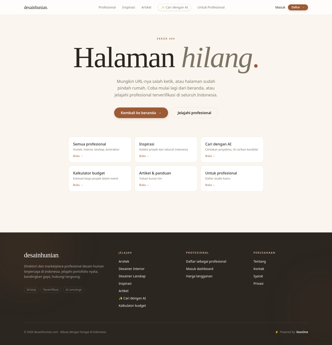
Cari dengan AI (174, 7)
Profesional (107, 7)
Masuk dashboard (199, 269)
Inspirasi (128, 7)
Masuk (280, 7)
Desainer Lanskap (132, 276)
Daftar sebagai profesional (206, 261)
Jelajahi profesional (194, 112)
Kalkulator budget (132, 305)
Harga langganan (199, 276)
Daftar (298, 7)
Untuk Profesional (211, 7)
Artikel (146, 7)
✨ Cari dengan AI (132, 298)
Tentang (260, 261)
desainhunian (36, 7)
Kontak (259, 269)
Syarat (258, 276)
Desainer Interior (132, 269)
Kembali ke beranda (141, 112)
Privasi (259, 283)
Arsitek (124, 261)
